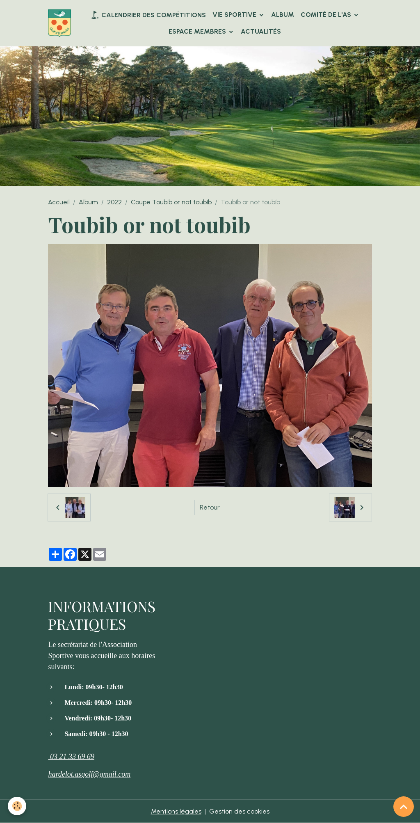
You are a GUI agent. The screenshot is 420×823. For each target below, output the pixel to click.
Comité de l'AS (327, 14)
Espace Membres (198, 31)
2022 (114, 202)
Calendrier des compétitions (148, 15)
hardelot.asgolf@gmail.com (89, 774)
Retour (210, 507)
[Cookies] (17, 806)
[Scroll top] (403, 806)
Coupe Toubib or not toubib (171, 202)
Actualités (261, 31)
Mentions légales (176, 811)
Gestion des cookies (239, 811)
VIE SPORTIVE (235, 14)
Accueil (59, 202)
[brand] (59, 23)
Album (282, 14)
